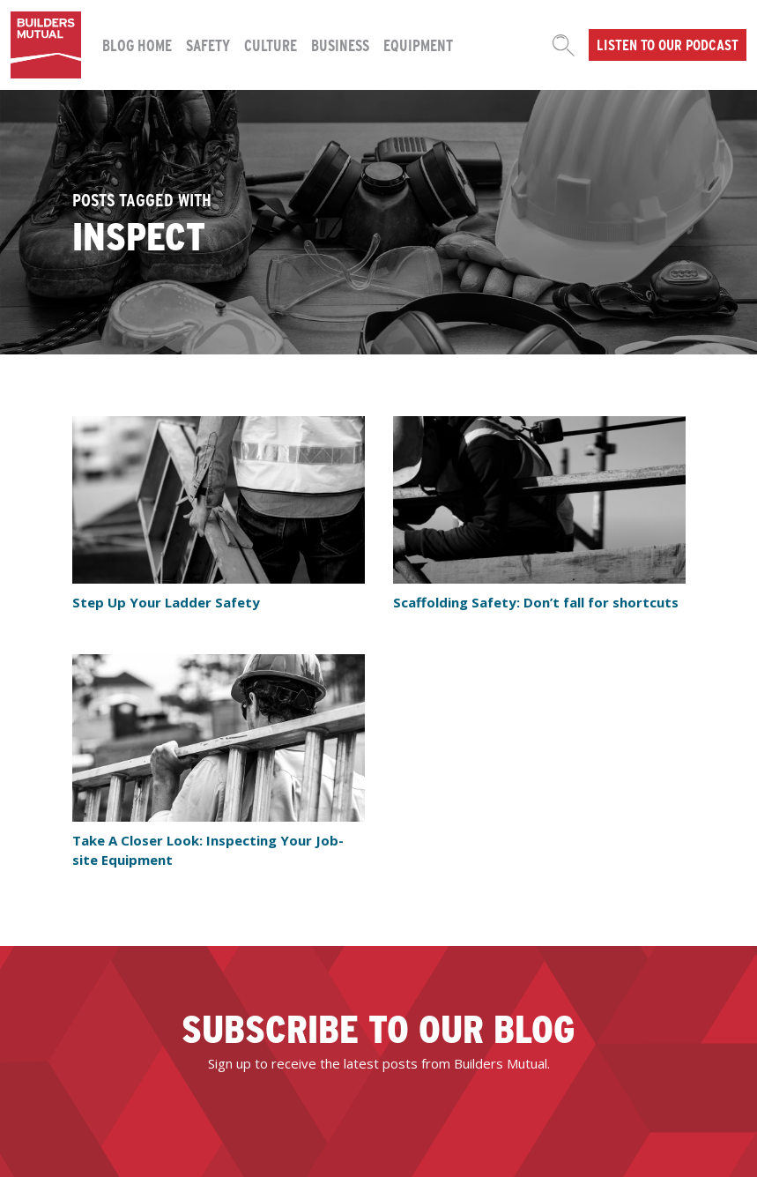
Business (340, 44)
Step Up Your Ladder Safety (166, 602)
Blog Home (137, 44)
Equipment (418, 44)
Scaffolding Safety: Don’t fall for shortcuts (536, 602)
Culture (270, 44)
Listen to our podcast (667, 44)
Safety (208, 44)
